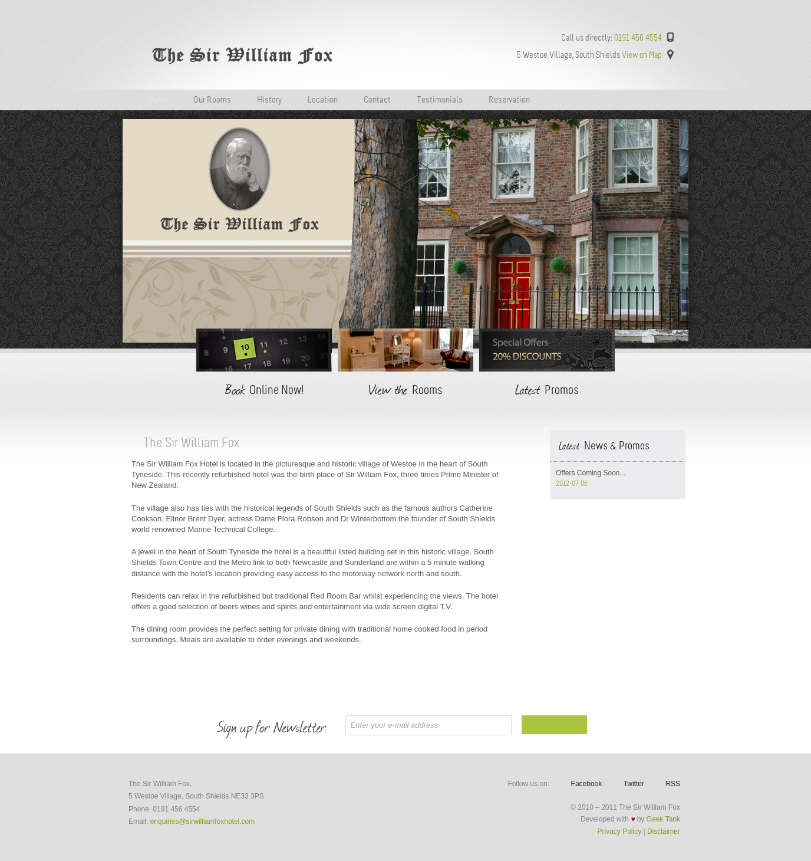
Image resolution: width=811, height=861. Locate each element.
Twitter (634, 784)
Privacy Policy (620, 831)
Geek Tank (663, 819)
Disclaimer (663, 831)
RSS (672, 784)
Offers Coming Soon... (591, 473)
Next (695, 232)
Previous (115, 232)
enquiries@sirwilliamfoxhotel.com (202, 821)
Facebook (586, 784)
